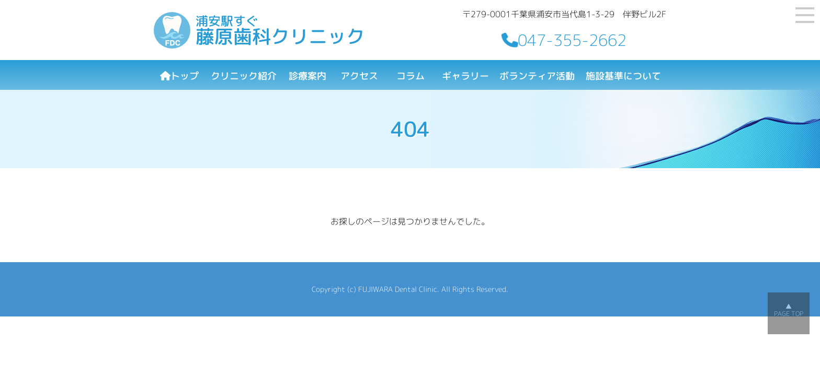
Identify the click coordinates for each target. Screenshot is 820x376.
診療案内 (307, 76)
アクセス (359, 76)
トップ (179, 76)
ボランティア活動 (537, 76)
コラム (410, 76)
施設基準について (623, 76)
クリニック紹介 (244, 76)
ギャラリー (465, 76)
